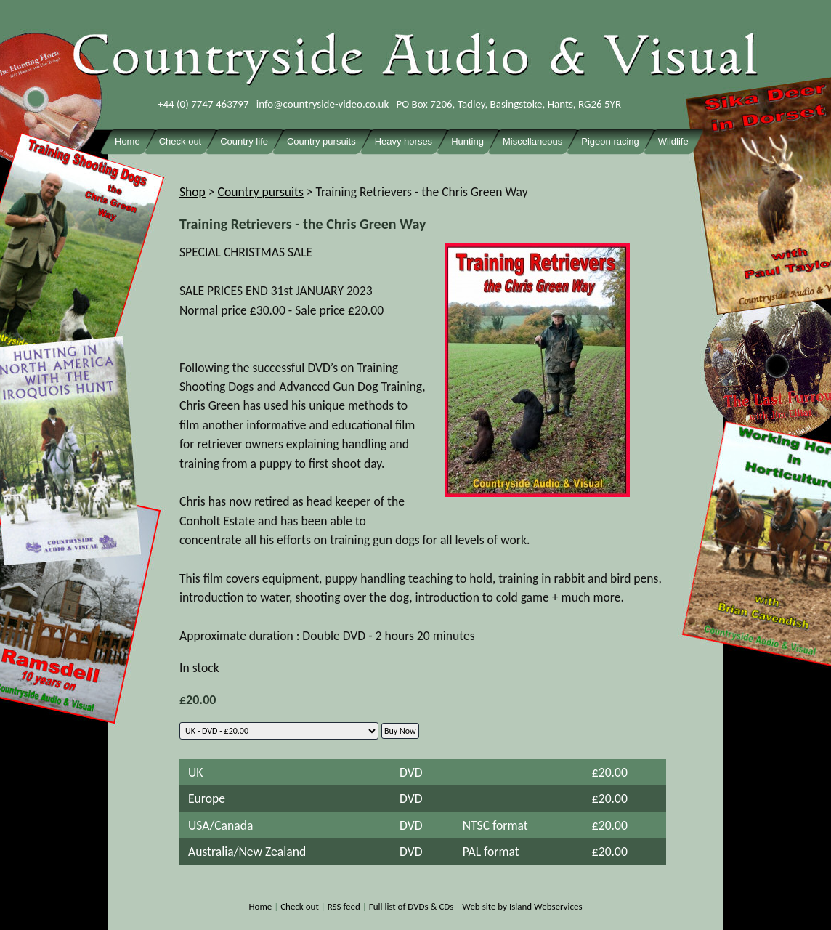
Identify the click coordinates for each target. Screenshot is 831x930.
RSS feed (344, 906)
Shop (192, 192)
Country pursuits (261, 192)
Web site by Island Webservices (522, 906)
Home (260, 906)
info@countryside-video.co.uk (322, 103)
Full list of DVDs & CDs (411, 906)
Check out (299, 906)
